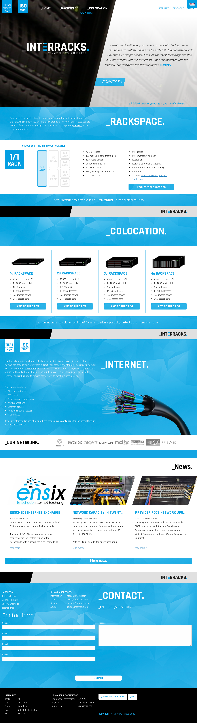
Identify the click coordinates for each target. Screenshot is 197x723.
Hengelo (163, 175)
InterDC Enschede (149, 175)
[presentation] (98, 670)
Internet (125, 8)
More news (98, 560)
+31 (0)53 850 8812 (118, 607)
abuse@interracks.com (77, 607)
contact (77, 125)
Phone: (5, 654)
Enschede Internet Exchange (35, 512)
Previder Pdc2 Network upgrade (163, 512)
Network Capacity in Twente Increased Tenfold (114, 512)
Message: (102, 623)
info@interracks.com (76, 596)
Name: (5, 633)
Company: (6, 623)
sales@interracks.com (77, 599)
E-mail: (5, 644)
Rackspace (69, 8)
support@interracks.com (78, 603)
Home (46, 8)
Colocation (98, 8)
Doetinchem (137, 179)
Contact (87, 12)
